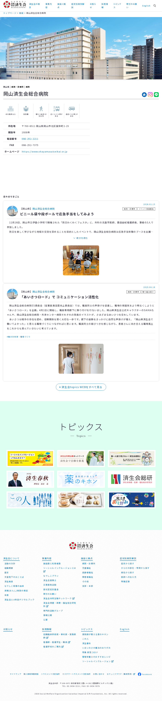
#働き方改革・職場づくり (19, 336)
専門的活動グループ (53, 610)
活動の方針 (9, 563)
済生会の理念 (34, 6)
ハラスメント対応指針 (50, 674)
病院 (28, 86)
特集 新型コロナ (90, 652)
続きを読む (82, 237)
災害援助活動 (49, 584)
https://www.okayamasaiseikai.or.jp (44, 151)
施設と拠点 (61, 6)
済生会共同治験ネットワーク (59, 598)
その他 (85, 581)
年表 (6, 595)
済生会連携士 (49, 580)
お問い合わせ (98, 674)
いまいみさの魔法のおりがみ (96, 647)
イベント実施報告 (146, 209)
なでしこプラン (51, 575)
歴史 (6, 572)
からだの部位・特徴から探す (135, 568)
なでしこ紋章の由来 (14, 586)
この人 (85, 638)
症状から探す (127, 563)
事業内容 (48, 6)
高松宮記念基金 (51, 589)
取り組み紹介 (148, 292)
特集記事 (125, 581)
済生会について (11, 558)
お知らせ (93, 6)
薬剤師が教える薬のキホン (95, 634)
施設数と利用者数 (52, 563)
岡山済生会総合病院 (44, 208)
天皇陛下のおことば (14, 577)
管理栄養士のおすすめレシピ (96, 656)
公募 (45, 619)
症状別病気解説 (78, 6)
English (146, 5)
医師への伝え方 (128, 577)
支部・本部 (87, 586)
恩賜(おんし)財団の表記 (16, 590)
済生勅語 (8, 581)
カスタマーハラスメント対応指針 (76, 674)
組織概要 (8, 568)
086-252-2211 (30, 138)
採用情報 (104, 6)
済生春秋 (86, 643)
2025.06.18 (149, 287)
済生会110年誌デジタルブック (19, 599)
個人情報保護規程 (31, 674)
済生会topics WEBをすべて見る (81, 387)
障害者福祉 (87, 577)
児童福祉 (86, 568)
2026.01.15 (149, 204)
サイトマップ (15, 674)
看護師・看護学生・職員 (57, 642)
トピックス (117, 6)
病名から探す (127, 572)
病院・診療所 (17, 86)
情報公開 (47, 615)
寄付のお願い (131, 6)
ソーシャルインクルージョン (98, 661)
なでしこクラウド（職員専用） (121, 674)
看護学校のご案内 (53, 646)
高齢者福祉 (87, 572)
